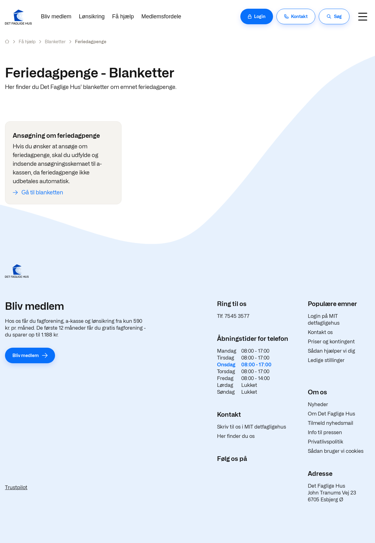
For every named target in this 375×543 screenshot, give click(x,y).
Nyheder (318, 404)
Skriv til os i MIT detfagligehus (251, 427)
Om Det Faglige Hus (331, 414)
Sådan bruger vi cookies (335, 451)
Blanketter (55, 41)
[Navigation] (362, 16)
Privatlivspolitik (325, 442)
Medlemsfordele (161, 16)
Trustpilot (16, 487)
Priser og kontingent (331, 342)
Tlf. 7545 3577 (233, 316)
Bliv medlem (56, 16)
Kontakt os (320, 332)
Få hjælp (123, 16)
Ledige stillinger (326, 360)
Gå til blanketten (42, 192)
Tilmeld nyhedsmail (330, 423)
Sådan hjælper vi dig (331, 351)
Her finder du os (236, 436)
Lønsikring (92, 16)
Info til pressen (325, 432)
